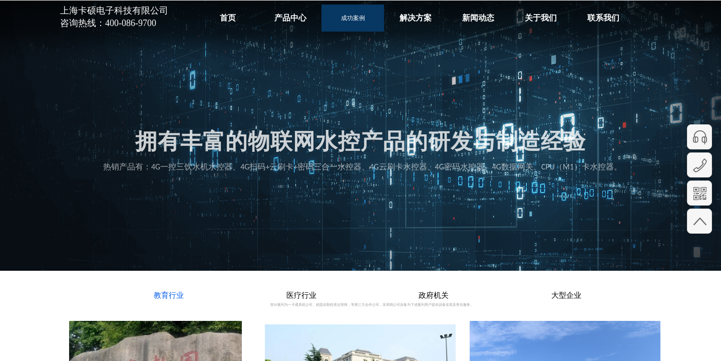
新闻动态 (478, 18)
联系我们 (603, 18)
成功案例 (353, 18)
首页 (228, 18)
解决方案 (416, 18)
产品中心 (290, 18)
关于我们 (541, 18)
